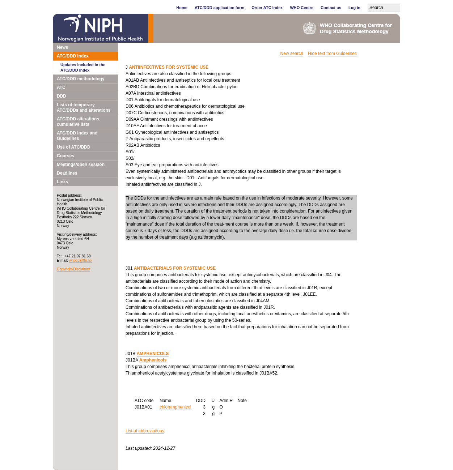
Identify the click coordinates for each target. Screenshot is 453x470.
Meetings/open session (81, 164)
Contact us (331, 7)
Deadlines (67, 173)
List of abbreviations (145, 430)
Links (62, 181)
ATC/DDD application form (219, 7)
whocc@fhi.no (80, 260)
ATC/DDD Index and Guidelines (77, 136)
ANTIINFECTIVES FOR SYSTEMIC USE (168, 67)
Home (181, 7)
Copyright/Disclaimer (73, 269)
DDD (61, 96)
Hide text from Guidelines (332, 53)
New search (291, 53)
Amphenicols (152, 360)
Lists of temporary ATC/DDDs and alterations (83, 107)
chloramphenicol (175, 407)
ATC (61, 87)
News (62, 47)
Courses (65, 155)
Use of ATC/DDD (73, 147)
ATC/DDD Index (73, 56)
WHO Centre (301, 7)
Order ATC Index (267, 7)
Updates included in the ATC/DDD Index (82, 67)
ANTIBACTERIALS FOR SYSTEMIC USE (175, 268)
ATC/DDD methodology (81, 78)
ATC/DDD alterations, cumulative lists (78, 121)
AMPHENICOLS (153, 353)
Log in (354, 7)
